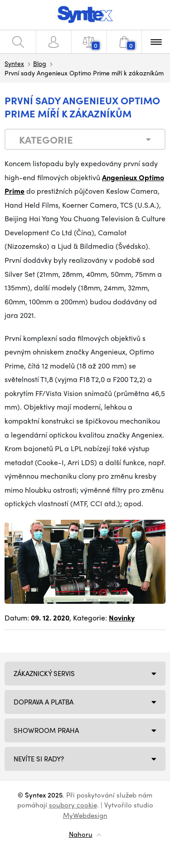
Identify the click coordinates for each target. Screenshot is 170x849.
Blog (39, 63)
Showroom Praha (46, 730)
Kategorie (46, 139)
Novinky (122, 617)
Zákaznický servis (44, 673)
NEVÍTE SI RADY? (39, 759)
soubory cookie (73, 805)
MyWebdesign (85, 815)
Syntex (14, 63)
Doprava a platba (43, 702)
